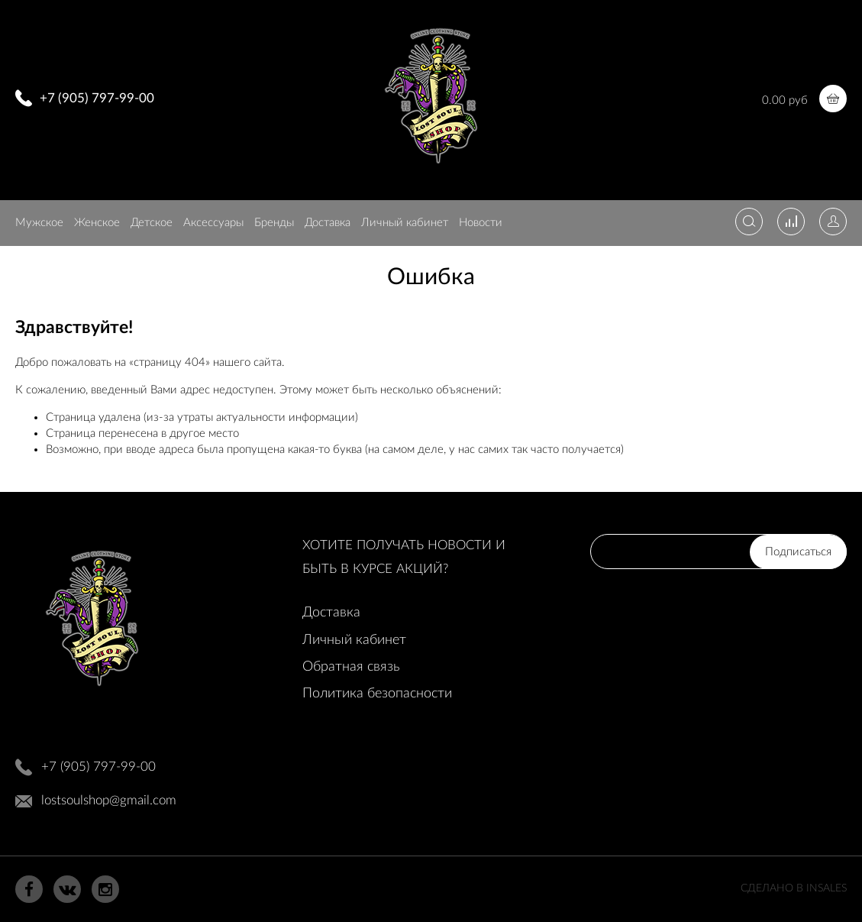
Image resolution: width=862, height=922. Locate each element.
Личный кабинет (404, 222)
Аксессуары (213, 222)
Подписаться (798, 552)
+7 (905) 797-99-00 (97, 98)
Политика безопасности (377, 693)
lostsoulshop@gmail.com (108, 800)
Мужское (39, 222)
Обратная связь (350, 667)
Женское (97, 222)
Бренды (274, 222)
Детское (152, 222)
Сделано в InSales (794, 888)
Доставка (327, 222)
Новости (480, 222)
